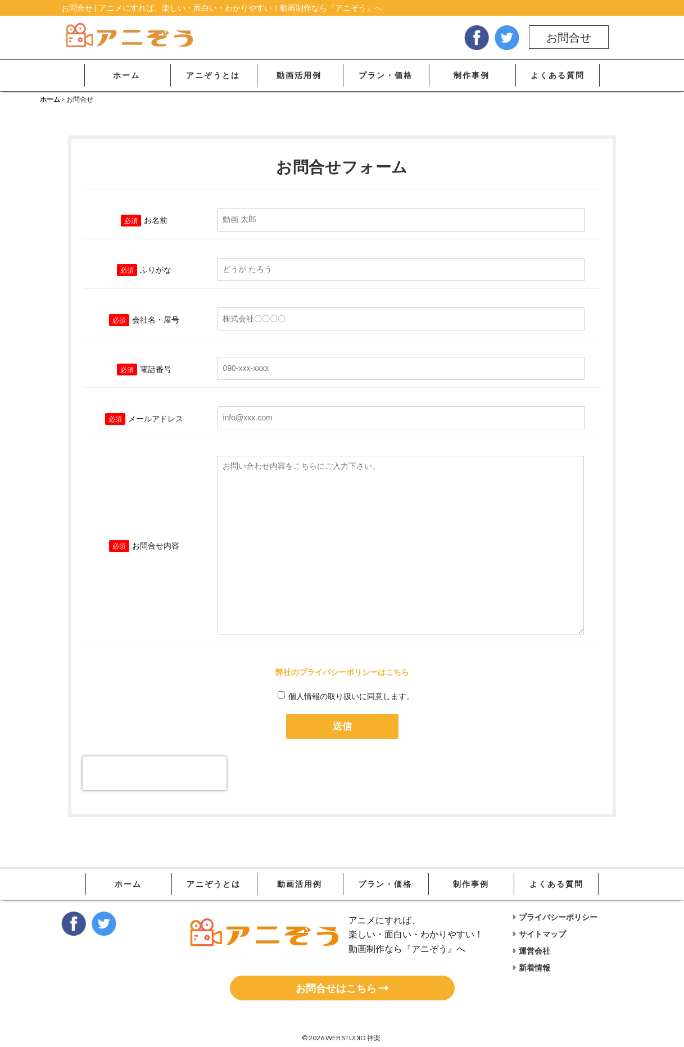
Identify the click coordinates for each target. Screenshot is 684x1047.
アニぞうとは (213, 75)
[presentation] (155, 773)
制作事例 (472, 75)
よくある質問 (558, 75)
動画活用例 (299, 75)
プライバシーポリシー (554, 917)
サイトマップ (539, 934)
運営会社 (531, 950)
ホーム (126, 75)
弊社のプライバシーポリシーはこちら (342, 672)
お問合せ (568, 37)
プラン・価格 (386, 75)
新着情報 (531, 967)
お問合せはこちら (342, 988)
